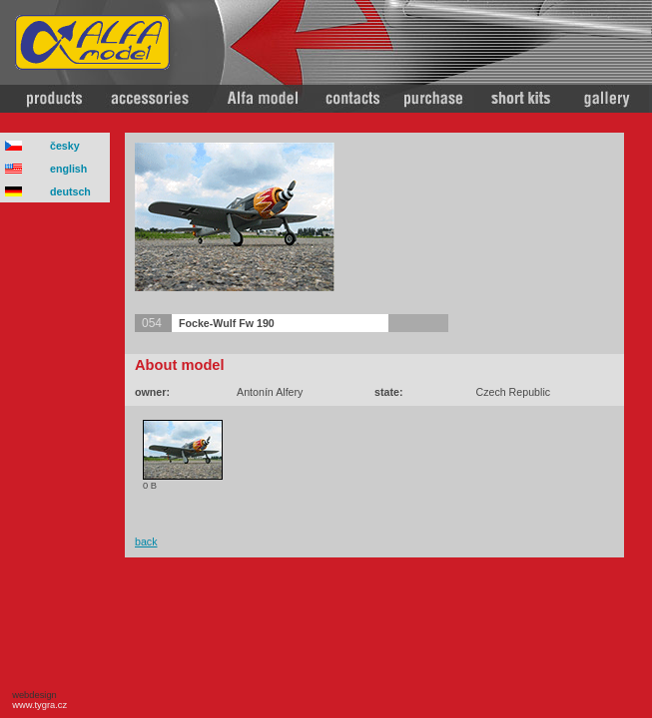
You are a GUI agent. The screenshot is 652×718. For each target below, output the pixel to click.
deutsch (70, 191)
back (146, 541)
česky (65, 146)
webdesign (37, 700)
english (68, 169)
